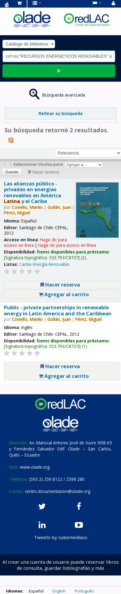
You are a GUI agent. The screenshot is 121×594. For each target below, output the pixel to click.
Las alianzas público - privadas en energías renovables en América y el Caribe (32, 192)
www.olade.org (35, 467)
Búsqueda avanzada (63, 95)
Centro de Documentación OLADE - (6, 4)
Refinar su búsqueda (61, 113)
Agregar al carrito (64, 294)
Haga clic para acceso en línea (67, 245)
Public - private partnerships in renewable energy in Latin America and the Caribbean (58, 310)
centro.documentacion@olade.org (57, 491)
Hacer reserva (43, 172)
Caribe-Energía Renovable (44, 264)
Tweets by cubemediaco (60, 537)
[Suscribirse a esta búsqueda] (11, 139)
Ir (58, 70)
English (59, 591)
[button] (19, 3)
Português (84, 591)
